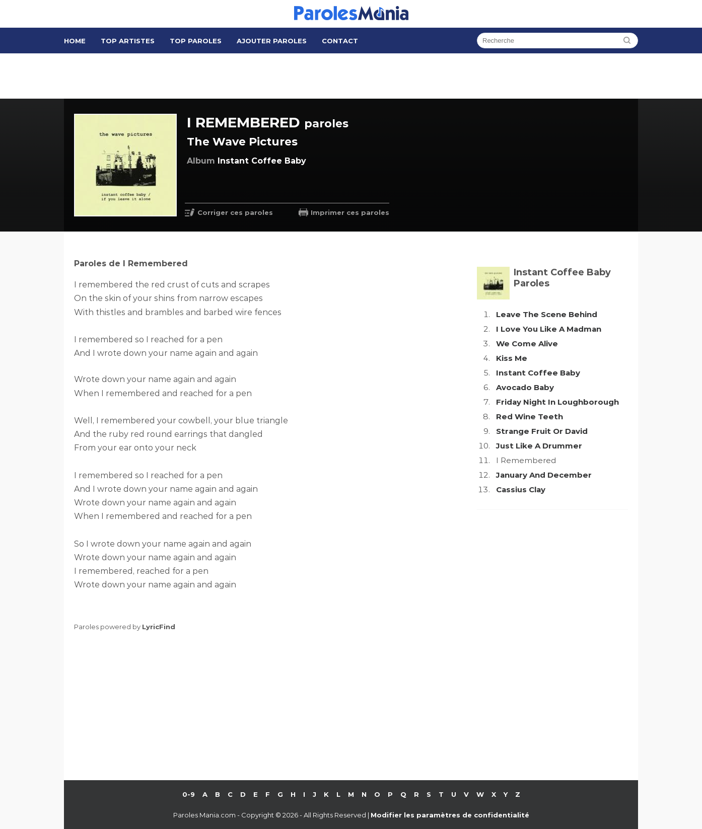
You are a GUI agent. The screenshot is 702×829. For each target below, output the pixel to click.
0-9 (188, 794)
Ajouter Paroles (272, 41)
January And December (544, 475)
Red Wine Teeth (529, 416)
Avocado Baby (525, 387)
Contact (340, 41)
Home (75, 41)
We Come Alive (527, 343)
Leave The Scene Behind (546, 314)
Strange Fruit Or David (542, 431)
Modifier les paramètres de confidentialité (450, 815)
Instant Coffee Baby (538, 373)
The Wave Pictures (242, 141)
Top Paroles (196, 41)
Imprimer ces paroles (350, 212)
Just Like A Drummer (539, 445)
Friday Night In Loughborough (557, 402)
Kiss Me (511, 358)
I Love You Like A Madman (548, 329)
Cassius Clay (520, 489)
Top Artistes (128, 41)
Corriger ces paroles (235, 212)
